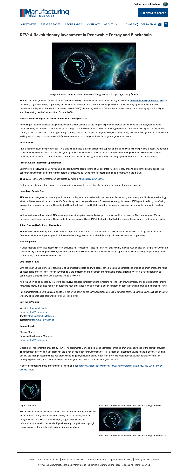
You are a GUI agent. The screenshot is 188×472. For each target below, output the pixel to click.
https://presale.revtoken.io (92, 179)
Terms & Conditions (96, 459)
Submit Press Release (72, 459)
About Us (110, 24)
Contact (93, 24)
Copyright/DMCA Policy (120, 459)
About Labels (74, 24)
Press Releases (50, 24)
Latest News (28, 24)
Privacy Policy (142, 459)
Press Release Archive (48, 459)
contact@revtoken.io (37, 312)
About (32, 459)
